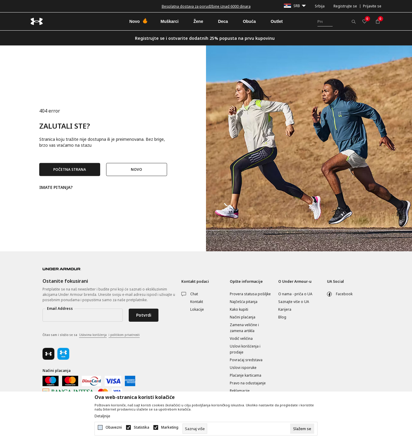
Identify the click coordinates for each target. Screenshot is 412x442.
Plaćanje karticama (245, 375)
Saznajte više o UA (293, 301)
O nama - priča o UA (295, 293)
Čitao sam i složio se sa (91, 335)
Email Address (60, 308)
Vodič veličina (241, 338)
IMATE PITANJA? (56, 187)
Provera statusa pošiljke (250, 293)
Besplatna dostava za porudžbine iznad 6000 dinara (206, 6)
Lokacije (197, 309)
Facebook (344, 293)
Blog (282, 317)
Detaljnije (102, 416)
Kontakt (196, 301)
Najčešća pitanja (243, 301)
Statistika (141, 427)
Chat (194, 293)
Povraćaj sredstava (246, 359)
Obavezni (114, 427)
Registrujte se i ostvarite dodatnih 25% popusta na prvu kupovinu (205, 38)
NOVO (136, 169)
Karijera (284, 309)
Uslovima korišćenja (93, 335)
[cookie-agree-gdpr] (302, 429)
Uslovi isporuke (243, 367)
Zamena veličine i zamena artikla (244, 327)
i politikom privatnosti (124, 335)
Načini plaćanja (242, 317)
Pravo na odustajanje (248, 383)
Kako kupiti (239, 309)
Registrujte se (345, 6)
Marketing (169, 427)
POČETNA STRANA (69, 169)
